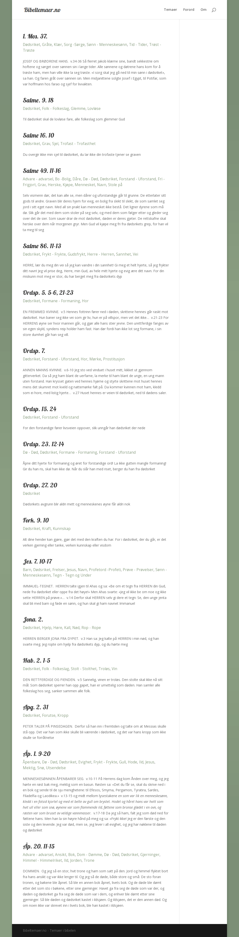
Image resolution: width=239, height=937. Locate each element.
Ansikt (60, 854)
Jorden (76, 860)
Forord (188, 10)
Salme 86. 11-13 (42, 246)
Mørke (95, 359)
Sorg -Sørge (74, 44)
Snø (40, 767)
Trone (89, 860)
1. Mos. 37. (35, 36)
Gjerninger (149, 854)
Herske (54, 184)
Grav (46, 143)
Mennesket (85, 184)
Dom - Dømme (89, 854)
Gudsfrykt (76, 254)
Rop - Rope (91, 627)
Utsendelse (56, 767)
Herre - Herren (100, 254)
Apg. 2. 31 (35, 707)
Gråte (47, 44)
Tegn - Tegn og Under (72, 575)
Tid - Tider (138, 44)
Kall (67, 627)
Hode (132, 762)
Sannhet (123, 254)
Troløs (104, 668)
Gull (122, 762)
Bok (71, 854)
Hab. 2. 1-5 (36, 660)
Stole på (115, 184)
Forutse (48, 715)
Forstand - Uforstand (137, 179)
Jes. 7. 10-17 (37, 561)
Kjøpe (68, 184)
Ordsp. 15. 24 (39, 409)
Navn (101, 184)
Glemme (78, 108)
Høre (57, 627)
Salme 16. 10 (38, 135)
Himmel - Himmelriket (42, 860)
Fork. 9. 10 (36, 520)
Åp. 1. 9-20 (36, 754)
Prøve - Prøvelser (138, 569)
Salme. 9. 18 (38, 100)
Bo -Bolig (63, 179)
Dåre (77, 179)
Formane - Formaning (61, 300)
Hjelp (46, 627)
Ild (141, 762)
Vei (135, 254)
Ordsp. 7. (34, 351)
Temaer (170, 10)
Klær (58, 44)
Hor (85, 300)
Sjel (55, 143)
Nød (76, 627)
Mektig (29, 767)
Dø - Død (90, 179)
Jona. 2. (33, 619)
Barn (27, 569)
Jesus (71, 569)
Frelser (58, 569)
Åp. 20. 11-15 (39, 846)
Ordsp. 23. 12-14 (43, 444)
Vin (114, 668)
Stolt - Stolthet (84, 668)
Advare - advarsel (38, 179)
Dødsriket (31, 44)
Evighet (85, 762)
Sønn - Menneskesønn (107, 44)
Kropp (62, 715)
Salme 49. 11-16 (42, 171)
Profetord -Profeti (105, 569)
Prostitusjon (114, 359)
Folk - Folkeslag (55, 108)
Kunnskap (62, 528)
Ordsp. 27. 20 (40, 485)
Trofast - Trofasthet (78, 143)
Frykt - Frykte (54, 254)
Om (204, 10)
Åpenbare (31, 762)
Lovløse (94, 108)
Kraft (46, 528)
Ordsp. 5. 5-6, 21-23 (48, 292)
